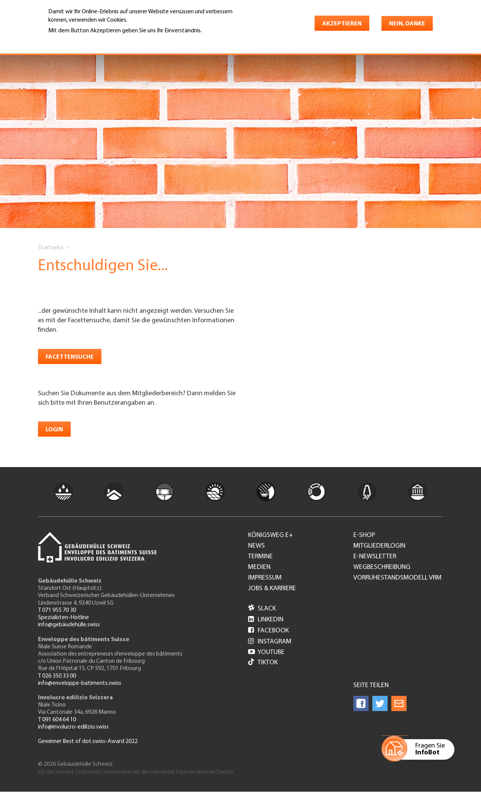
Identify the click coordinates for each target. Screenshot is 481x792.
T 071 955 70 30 (57, 610)
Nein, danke (407, 24)
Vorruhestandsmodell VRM (397, 578)
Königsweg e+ (270, 535)
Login (54, 430)
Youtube (266, 652)
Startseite (50, 248)
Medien (259, 567)
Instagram (269, 641)
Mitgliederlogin (379, 546)
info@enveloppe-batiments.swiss (79, 683)
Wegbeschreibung (381, 567)
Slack (262, 608)
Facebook (268, 630)
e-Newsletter (374, 556)
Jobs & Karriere (272, 588)
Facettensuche (70, 357)
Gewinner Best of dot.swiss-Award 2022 (88, 741)
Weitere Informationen (81, 41)
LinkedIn (265, 619)
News (256, 546)
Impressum (265, 578)
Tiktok (263, 662)
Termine (260, 556)
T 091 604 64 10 (57, 720)
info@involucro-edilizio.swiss (73, 727)
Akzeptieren (342, 24)
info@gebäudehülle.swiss (69, 625)
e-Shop (364, 535)
